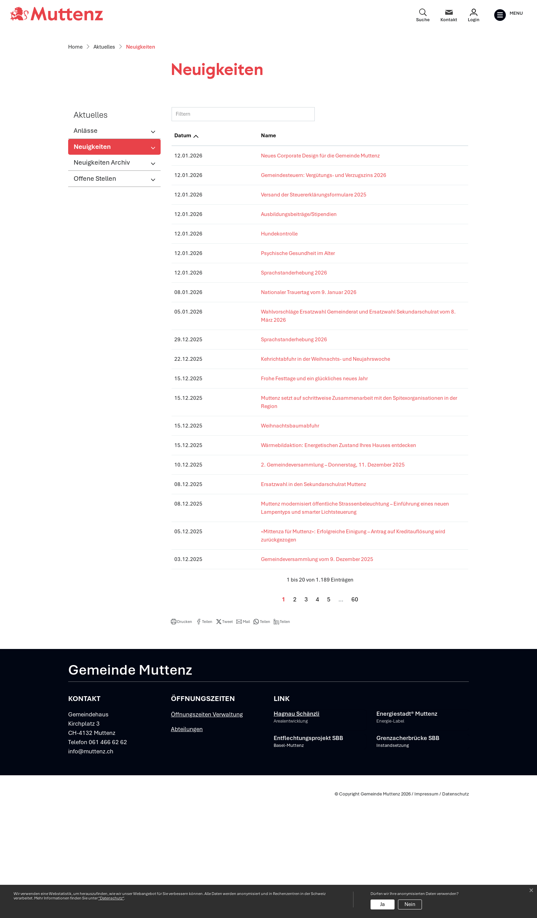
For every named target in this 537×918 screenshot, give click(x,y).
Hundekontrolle (226, 378)
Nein (409, 904)
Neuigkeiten (96, 293)
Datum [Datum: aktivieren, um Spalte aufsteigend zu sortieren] (182, 280)
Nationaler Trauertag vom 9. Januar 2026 (255, 436)
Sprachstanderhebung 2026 (241, 417)
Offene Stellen (95, 323)
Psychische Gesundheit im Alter (245, 397)
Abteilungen (187, 849)
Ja (382, 904)
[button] (181, 741)
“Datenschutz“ (111, 898)
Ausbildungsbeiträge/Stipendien (246, 358)
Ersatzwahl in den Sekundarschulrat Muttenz (260, 612)
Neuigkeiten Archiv (102, 307)
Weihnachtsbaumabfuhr (237, 553)
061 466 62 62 (108, 862)
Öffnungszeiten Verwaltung (207, 834)
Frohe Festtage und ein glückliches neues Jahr (261, 514)
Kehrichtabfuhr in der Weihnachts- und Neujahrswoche (272, 495)
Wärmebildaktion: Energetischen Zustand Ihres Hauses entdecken (285, 573)
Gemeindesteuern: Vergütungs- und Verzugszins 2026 (270, 319)
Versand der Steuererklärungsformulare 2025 (260, 339)
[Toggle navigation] (508, 15)
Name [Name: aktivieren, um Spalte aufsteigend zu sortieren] (215, 280)
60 (354, 719)
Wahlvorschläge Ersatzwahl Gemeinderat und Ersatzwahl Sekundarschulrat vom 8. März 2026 (318, 456)
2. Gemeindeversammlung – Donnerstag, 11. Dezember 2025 (280, 592)
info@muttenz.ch (90, 871)
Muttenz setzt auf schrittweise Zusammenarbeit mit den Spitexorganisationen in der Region (315, 534)
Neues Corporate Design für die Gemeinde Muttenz (267, 300)
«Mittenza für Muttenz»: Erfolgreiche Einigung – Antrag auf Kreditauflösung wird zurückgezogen (318, 659)
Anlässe (86, 275)
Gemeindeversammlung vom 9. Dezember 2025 (264, 679)
